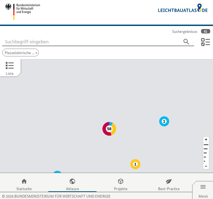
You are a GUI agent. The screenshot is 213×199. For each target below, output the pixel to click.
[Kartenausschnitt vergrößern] (206, 128)
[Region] (206, 142)
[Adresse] (206, 134)
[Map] (106, 110)
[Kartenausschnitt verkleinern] (206, 155)
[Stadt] (206, 138)
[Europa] (206, 150)
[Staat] (206, 146)
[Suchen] (186, 42)
